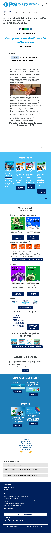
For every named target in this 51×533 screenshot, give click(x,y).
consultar (18, 391)
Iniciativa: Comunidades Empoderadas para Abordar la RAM (21, 475)
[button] (31, 29)
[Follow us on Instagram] (11, 520)
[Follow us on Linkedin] (17, 520)
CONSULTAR (18, 425)
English (37, 0)
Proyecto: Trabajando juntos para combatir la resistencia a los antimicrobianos (22, 470)
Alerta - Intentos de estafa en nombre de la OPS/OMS (16, 496)
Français (46, 0)
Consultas (6, 511)
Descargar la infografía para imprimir (33, 326)
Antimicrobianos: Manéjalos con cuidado (17, 317)
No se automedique (18, 323)
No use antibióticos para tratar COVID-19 (19, 326)
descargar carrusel (18, 237)
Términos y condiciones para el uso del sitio (14, 505)
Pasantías (6, 491)
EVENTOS (30, 64)
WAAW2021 (23, 347)
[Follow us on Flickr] (20, 520)
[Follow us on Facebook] (9, 520)
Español (41, 0)
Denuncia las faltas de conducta (26, 514)
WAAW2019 (38, 347)
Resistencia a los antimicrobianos (15, 465)
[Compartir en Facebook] (20, 29)
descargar (16, 259)
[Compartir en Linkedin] (28, 29)
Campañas (10, 11)
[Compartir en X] (23, 29)
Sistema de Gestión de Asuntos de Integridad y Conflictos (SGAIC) (19, 500)
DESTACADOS (15, 57)
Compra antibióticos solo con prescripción (18, 321)
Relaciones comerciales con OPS (11, 498)
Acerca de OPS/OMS (9, 487)
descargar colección (18, 293)
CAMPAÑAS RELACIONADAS (19, 64)
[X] (6, 520)
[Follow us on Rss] (22, 520)
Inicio (4, 11)
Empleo (6, 489)
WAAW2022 (16, 347)
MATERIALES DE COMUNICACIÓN (28, 57)
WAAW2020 (31, 347)
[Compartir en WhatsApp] (25, 29)
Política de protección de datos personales (14, 503)
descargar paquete (33, 237)
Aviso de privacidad (8, 501)
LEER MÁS (25, 370)
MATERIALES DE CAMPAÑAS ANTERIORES (22, 60)
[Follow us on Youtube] (14, 520)
